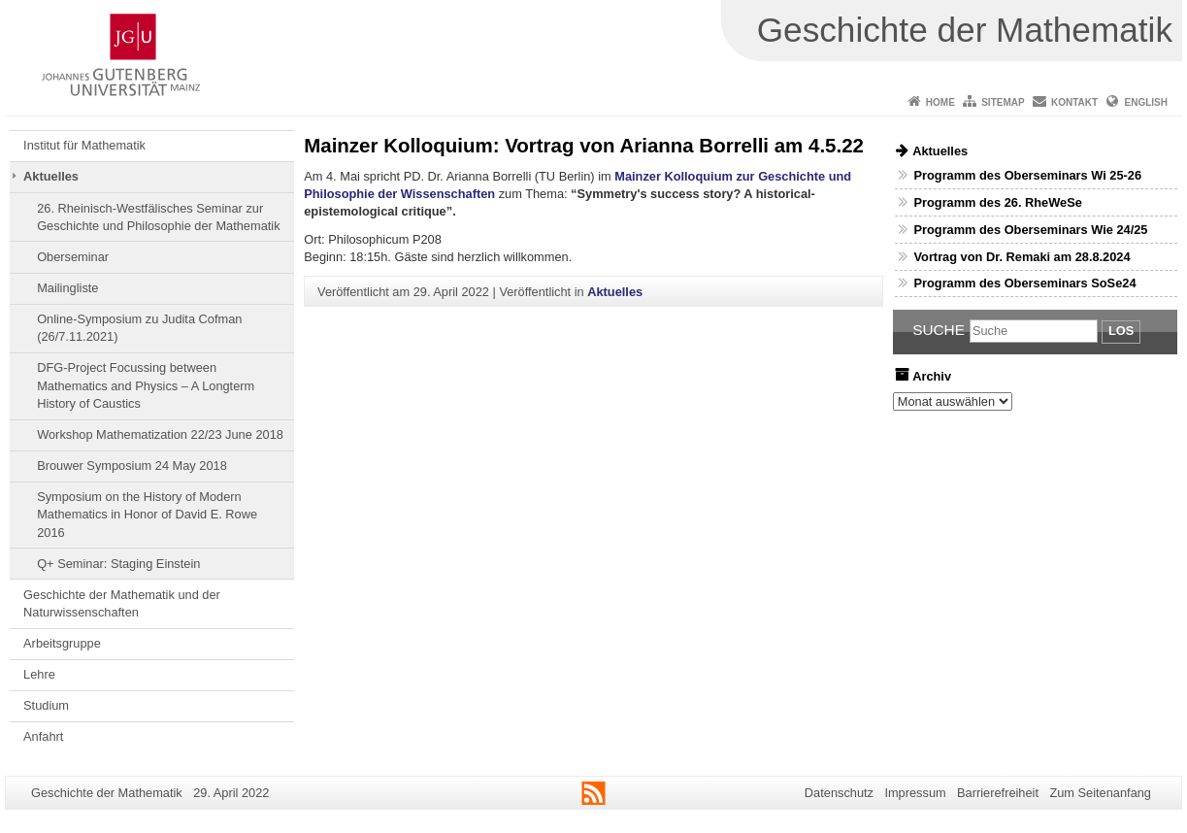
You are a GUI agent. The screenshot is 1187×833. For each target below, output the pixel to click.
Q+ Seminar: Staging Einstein (118, 563)
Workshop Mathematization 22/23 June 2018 (160, 434)
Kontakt (1074, 102)
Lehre (39, 674)
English (1146, 102)
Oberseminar (73, 257)
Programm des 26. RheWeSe (997, 202)
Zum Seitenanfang (1100, 792)
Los (1121, 330)
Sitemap (1002, 102)
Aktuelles (51, 176)
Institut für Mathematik (84, 145)
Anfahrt (43, 736)
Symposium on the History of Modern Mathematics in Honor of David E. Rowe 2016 (147, 514)
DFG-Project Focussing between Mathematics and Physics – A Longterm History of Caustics (145, 385)
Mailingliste (67, 288)
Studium (46, 705)
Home (940, 102)
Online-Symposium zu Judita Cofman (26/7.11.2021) (139, 328)
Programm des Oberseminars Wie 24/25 (1030, 229)
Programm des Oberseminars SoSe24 (1024, 283)
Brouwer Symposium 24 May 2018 (132, 465)
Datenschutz (839, 792)
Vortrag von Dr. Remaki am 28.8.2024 (1021, 257)
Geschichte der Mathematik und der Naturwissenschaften (121, 603)
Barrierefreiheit (998, 792)
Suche (938, 329)
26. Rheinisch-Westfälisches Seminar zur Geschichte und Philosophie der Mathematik (158, 217)
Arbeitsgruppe (62, 643)
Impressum (914, 792)
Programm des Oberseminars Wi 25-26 (1027, 175)
